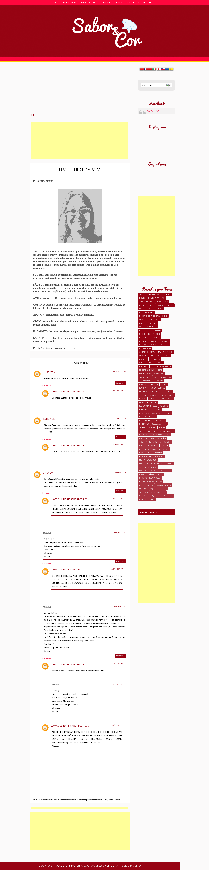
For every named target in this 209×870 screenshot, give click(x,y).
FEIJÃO (164, 384)
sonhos (152, 499)
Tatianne (49, 419)
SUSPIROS (143, 492)
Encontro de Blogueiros (161, 366)
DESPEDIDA (144, 449)
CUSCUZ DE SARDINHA (148, 384)
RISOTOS (143, 345)
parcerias (118, 2)
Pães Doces (155, 359)
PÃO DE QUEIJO (155, 474)
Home (55, 2)
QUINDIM (156, 409)
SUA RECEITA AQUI (146, 489)
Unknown (49, 372)
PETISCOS (164, 406)
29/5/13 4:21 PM (120, 607)
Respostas (46, 385)
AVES (167, 355)
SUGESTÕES (162, 489)
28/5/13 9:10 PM (117, 499)
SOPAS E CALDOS (146, 355)
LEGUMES (143, 359)
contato (131, 2)
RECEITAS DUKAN (146, 312)
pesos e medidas (88, 2)
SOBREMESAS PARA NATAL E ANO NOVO (155, 352)
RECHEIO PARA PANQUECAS (150, 481)
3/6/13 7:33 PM (117, 684)
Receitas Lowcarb (163, 485)
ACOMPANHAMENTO (162, 377)
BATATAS (142, 399)
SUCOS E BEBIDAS (154, 309)
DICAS (153, 449)
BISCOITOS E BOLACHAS (149, 337)
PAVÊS (141, 309)
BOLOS (142, 298)
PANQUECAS (155, 391)
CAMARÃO (161, 438)
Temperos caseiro (157, 492)
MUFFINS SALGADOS (147, 460)
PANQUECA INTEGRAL (148, 402)
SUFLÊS (162, 427)
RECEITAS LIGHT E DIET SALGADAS (153, 316)
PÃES (166, 301)
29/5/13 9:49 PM (117, 664)
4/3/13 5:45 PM (120, 418)
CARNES (165, 341)
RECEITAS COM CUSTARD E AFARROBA (155, 413)
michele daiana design (131, 866)
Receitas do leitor (159, 424)
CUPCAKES (143, 366)
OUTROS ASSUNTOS (147, 327)
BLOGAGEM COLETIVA (160, 435)
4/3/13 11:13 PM (117, 445)
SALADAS (153, 345)
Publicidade (158, 373)
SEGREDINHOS (145, 377)
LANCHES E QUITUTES (148, 323)
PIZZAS (159, 370)
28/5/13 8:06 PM (120, 533)
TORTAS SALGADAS (165, 305)
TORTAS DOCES (145, 301)
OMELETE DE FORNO (147, 467)
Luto (162, 399)
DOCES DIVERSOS (146, 305)
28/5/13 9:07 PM (117, 569)
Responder (120, 383)
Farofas (158, 453)
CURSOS (167, 442)
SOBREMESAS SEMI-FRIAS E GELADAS (154, 294)
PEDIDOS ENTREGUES (148, 406)
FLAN (141, 453)
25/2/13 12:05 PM (119, 371)
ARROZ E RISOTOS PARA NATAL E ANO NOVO (156, 395)
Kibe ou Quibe (145, 456)
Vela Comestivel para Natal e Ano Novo (155, 496)
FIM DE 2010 (164, 449)
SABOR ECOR (153, 111)
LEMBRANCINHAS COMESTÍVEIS (152, 388)
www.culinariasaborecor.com (70, 391)
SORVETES (164, 345)
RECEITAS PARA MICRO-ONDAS (152, 420)
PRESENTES (167, 391)
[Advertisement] (79, 140)
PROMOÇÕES (164, 471)
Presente (142, 474)
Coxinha (164, 445)
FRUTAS (149, 453)
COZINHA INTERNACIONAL (150, 442)
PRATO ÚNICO (145, 348)
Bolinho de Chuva (146, 438)
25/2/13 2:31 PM (117, 391)
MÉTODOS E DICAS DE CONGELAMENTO (155, 463)
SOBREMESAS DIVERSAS (149, 319)
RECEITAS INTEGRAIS (147, 417)
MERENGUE (158, 456)
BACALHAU (143, 435)
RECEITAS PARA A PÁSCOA (149, 478)
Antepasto (158, 381)
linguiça (142, 499)
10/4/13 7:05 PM (120, 472)
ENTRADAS (153, 399)
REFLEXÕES (144, 424)
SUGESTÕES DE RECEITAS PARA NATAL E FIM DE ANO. (156, 431)
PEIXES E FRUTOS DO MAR (150, 330)
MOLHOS (143, 391)
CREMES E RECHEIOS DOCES (151, 363)
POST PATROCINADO (147, 471)
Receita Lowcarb (146, 485)
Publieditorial (144, 409)
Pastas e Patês (145, 373)
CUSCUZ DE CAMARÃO (148, 445)
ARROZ (160, 355)
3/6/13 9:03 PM (117, 725)
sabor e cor (47, 866)
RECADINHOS (144, 334)
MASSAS (156, 334)
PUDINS (158, 301)
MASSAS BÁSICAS (146, 370)
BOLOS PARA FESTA (156, 298)
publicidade (105, 2)
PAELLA (170, 399)
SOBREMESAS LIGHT (147, 427)
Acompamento (145, 381)
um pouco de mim (69, 2)
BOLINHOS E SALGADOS (149, 341)
